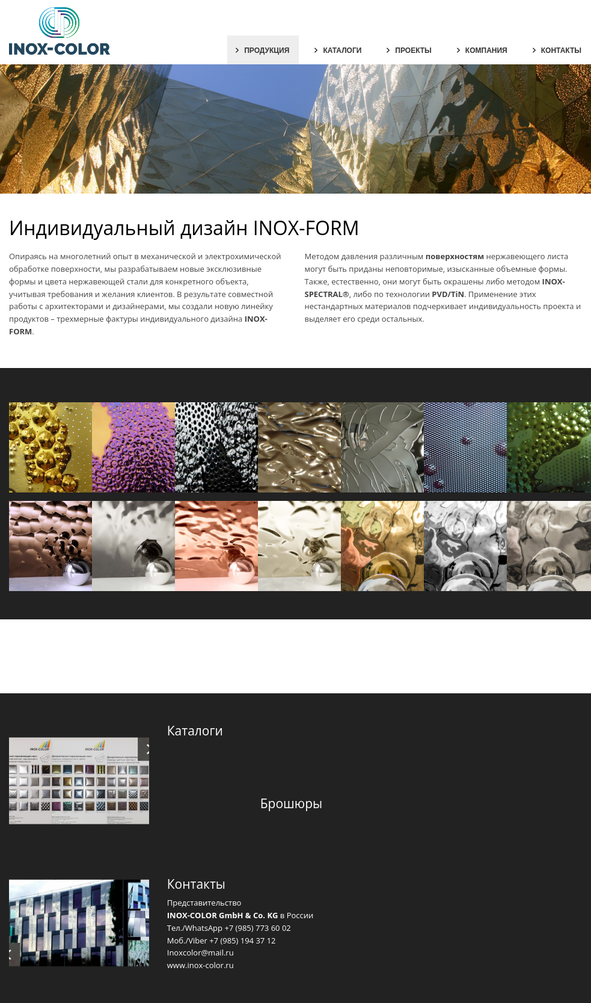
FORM (20, 331)
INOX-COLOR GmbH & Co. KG (222, 915)
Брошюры (291, 803)
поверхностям (455, 256)
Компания (486, 50)
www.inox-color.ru (200, 965)
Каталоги (342, 50)
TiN (457, 294)
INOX (255, 318)
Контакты (561, 50)
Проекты (413, 50)
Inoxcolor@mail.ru (200, 952)
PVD (439, 294)
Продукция (266, 50)
